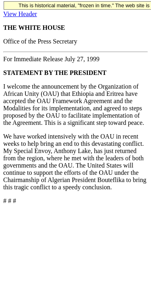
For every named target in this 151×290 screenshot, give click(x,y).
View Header (20, 13)
